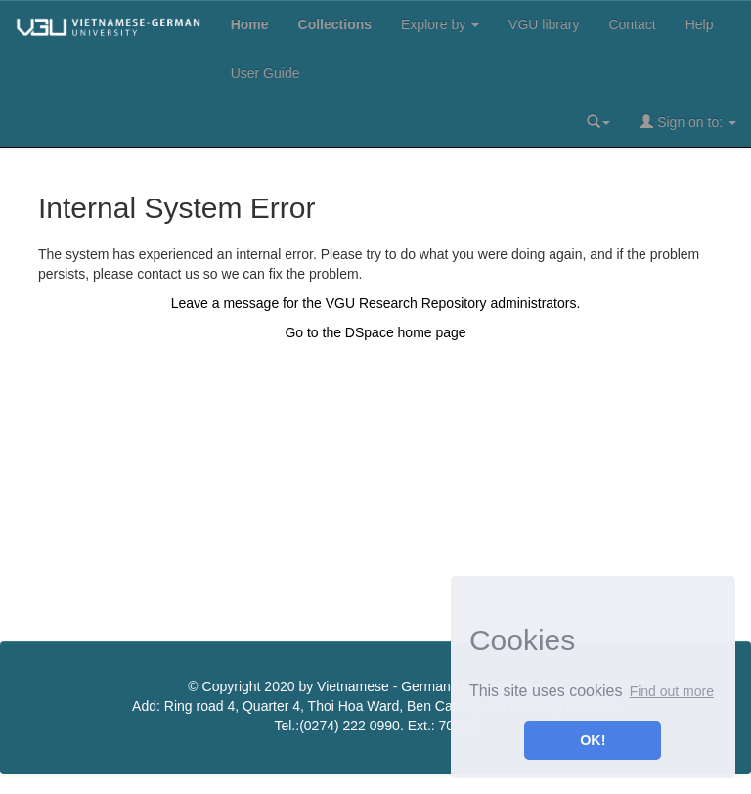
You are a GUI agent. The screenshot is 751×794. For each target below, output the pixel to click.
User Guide (265, 73)
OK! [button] (592, 740)
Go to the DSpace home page (375, 332)
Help (699, 24)
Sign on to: (688, 121)
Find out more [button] (672, 691)
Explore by (440, 24)
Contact (631, 24)
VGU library (543, 24)
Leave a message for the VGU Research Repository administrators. (376, 303)
